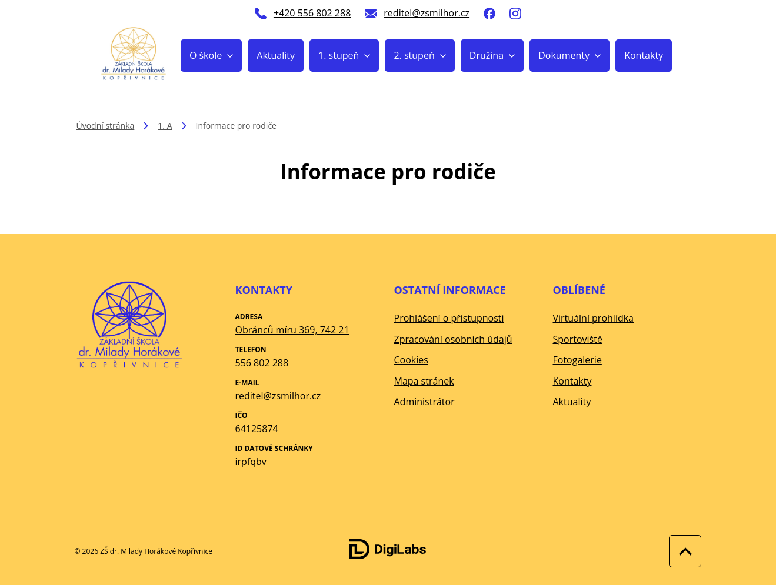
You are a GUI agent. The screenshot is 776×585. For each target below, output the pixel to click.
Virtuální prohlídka (593, 318)
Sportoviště (577, 339)
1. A (165, 125)
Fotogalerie (577, 359)
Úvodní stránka (105, 125)
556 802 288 (262, 362)
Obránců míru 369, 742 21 (292, 329)
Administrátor (424, 401)
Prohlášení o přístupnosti (449, 318)
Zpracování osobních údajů (453, 339)
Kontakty (643, 55)
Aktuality (276, 55)
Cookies (411, 359)
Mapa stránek (424, 381)
